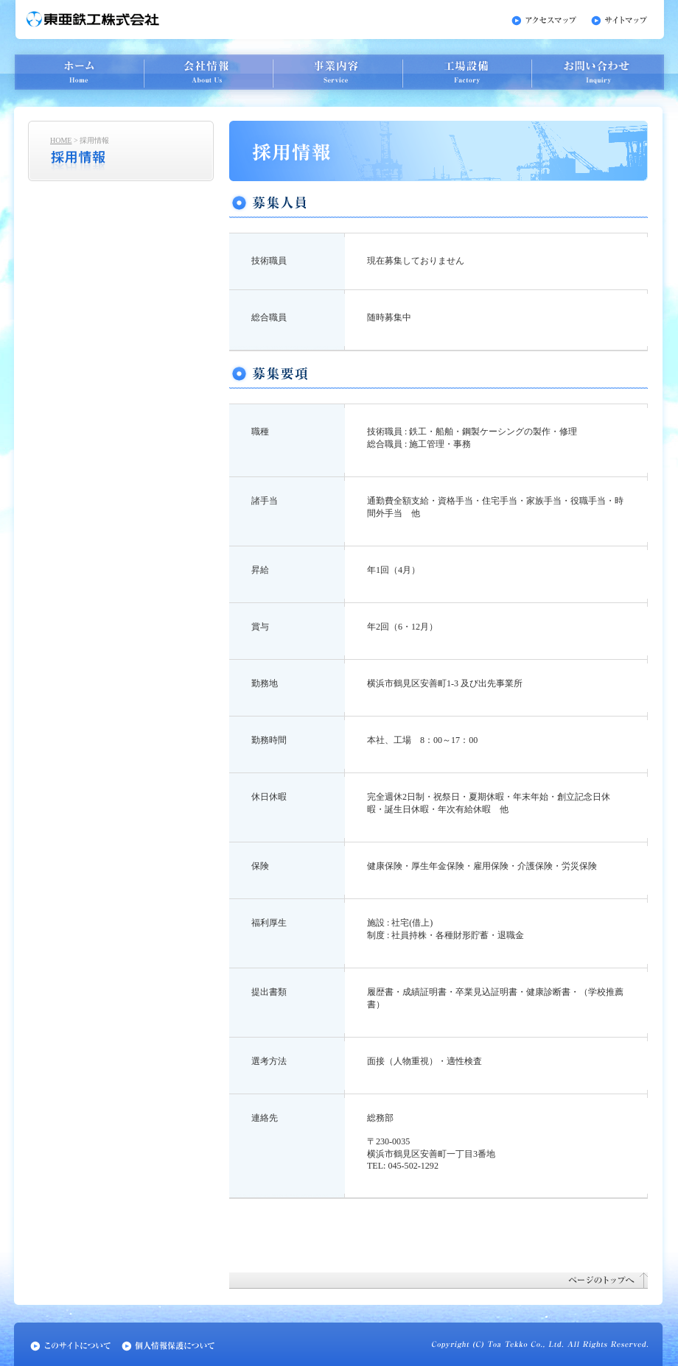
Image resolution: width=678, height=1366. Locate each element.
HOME (60, 140)
